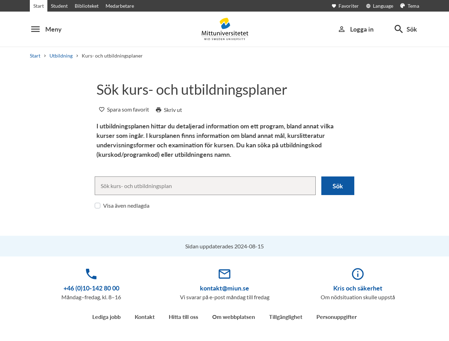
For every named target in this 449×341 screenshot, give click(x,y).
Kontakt (145, 316)
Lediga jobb (106, 316)
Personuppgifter (336, 316)
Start (38, 6)
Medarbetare (120, 6)
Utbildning (61, 56)
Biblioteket (87, 6)
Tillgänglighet (285, 316)
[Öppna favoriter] (348, 5)
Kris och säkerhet (357, 288)
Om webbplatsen (233, 316)
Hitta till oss (183, 316)
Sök (338, 186)
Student (59, 6)
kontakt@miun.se (224, 288)
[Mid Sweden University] (224, 29)
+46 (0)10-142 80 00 (91, 288)
